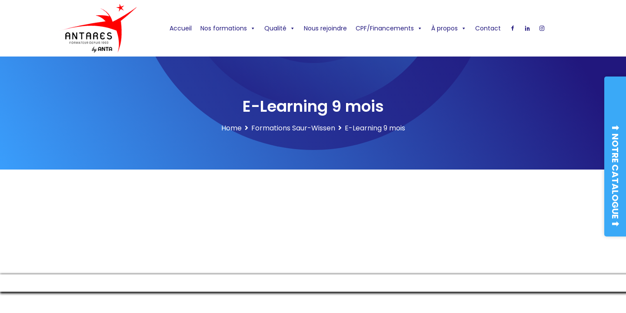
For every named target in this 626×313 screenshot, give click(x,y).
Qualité (279, 28)
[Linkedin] (527, 28)
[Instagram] (542, 28)
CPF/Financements (389, 28)
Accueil (181, 28)
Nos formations (228, 28)
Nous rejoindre (325, 28)
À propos (448, 28)
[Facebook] (512, 28)
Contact (488, 28)
